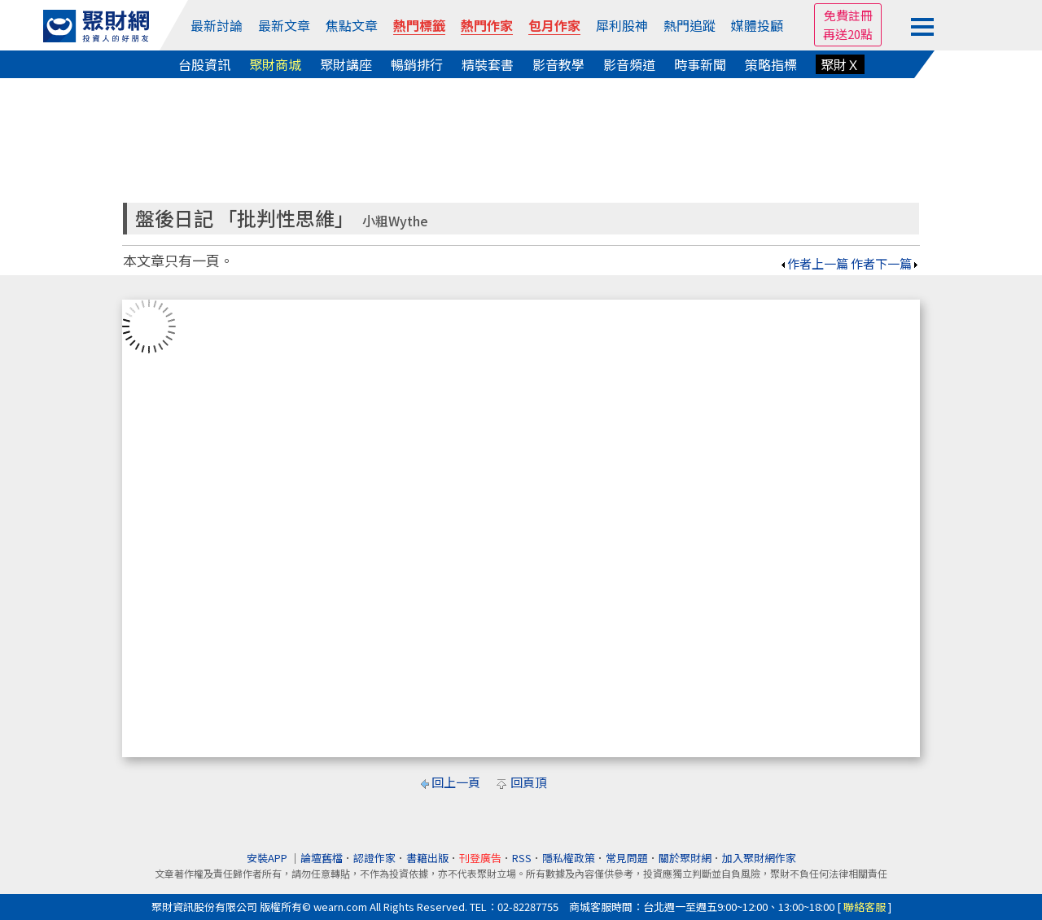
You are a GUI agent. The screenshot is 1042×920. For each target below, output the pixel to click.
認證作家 (374, 857)
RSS (522, 857)
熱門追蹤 (689, 25)
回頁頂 (528, 782)
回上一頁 (455, 782)
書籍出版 (427, 857)
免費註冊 (848, 15)
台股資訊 (204, 64)
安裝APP (268, 857)
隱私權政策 (568, 857)
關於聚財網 (685, 857)
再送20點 (848, 33)
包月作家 (554, 25)
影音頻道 (629, 64)
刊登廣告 (480, 857)
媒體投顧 (757, 25)
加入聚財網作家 (759, 857)
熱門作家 (487, 25)
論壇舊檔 (321, 857)
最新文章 (284, 25)
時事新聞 (700, 64)
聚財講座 (346, 64)
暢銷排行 (417, 64)
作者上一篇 (813, 263)
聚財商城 (275, 64)
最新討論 (216, 25)
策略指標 (771, 64)
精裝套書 (488, 64)
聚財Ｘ (840, 64)
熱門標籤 (419, 25)
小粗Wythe (395, 221)
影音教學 (558, 64)
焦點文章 (352, 25)
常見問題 (627, 857)
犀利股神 (622, 25)
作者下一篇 (885, 263)
